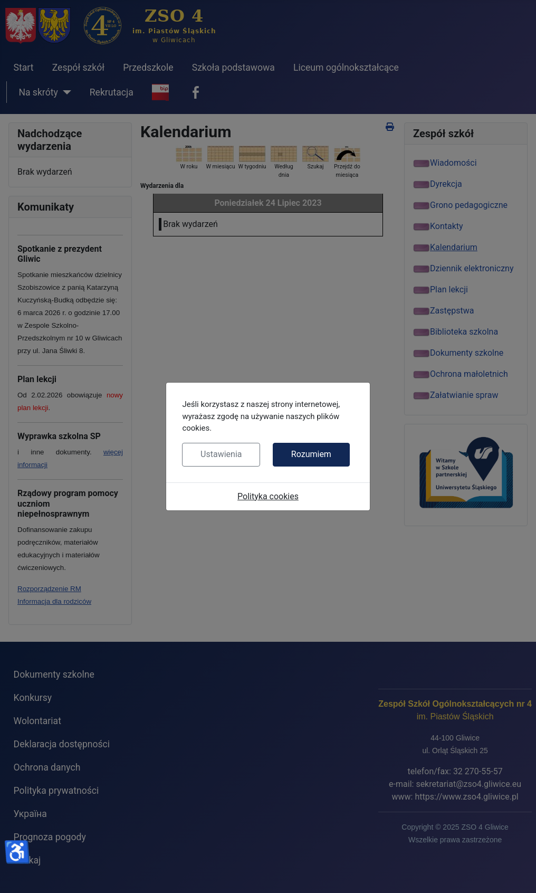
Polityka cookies (268, 496)
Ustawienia (221, 454)
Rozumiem (311, 454)
